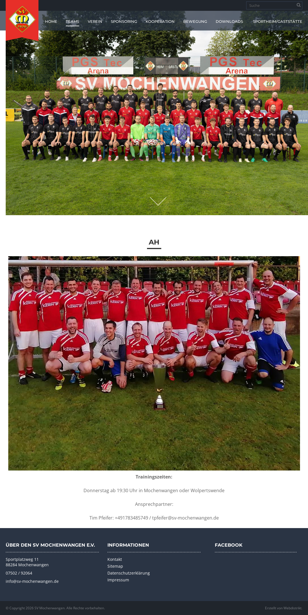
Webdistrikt (292, 608)
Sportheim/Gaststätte (277, 21)
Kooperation (160, 21)
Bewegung (195, 21)
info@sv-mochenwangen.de (32, 581)
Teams (72, 21)
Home (51, 21)
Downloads (229, 21)
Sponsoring (124, 21)
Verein (95, 21)
